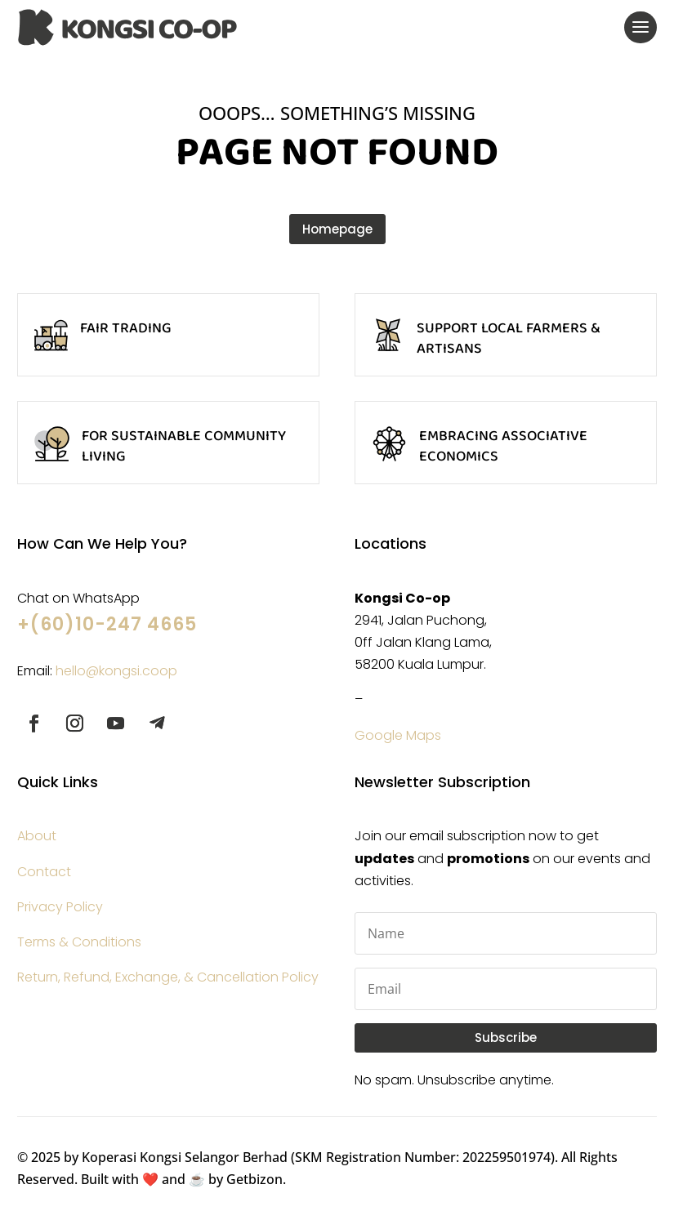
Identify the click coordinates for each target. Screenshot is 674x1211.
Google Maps (398, 735)
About (36, 835)
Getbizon (254, 1179)
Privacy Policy (60, 906)
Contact (44, 871)
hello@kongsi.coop (116, 670)
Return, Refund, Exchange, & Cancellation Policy (168, 977)
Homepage (337, 229)
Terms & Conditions (79, 942)
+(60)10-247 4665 (107, 624)
